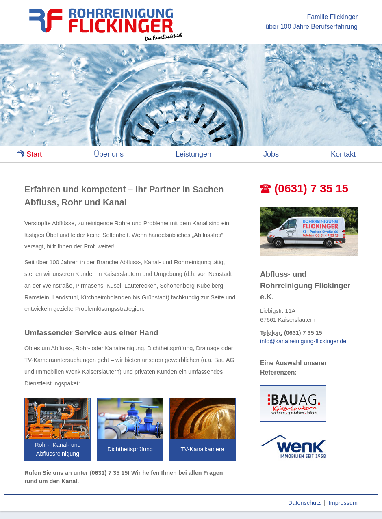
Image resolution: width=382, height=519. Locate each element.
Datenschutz (304, 503)
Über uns (109, 154)
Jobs (271, 154)
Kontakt (343, 154)
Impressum (343, 503)
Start (34, 154)
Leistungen (193, 154)
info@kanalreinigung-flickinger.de (303, 341)
